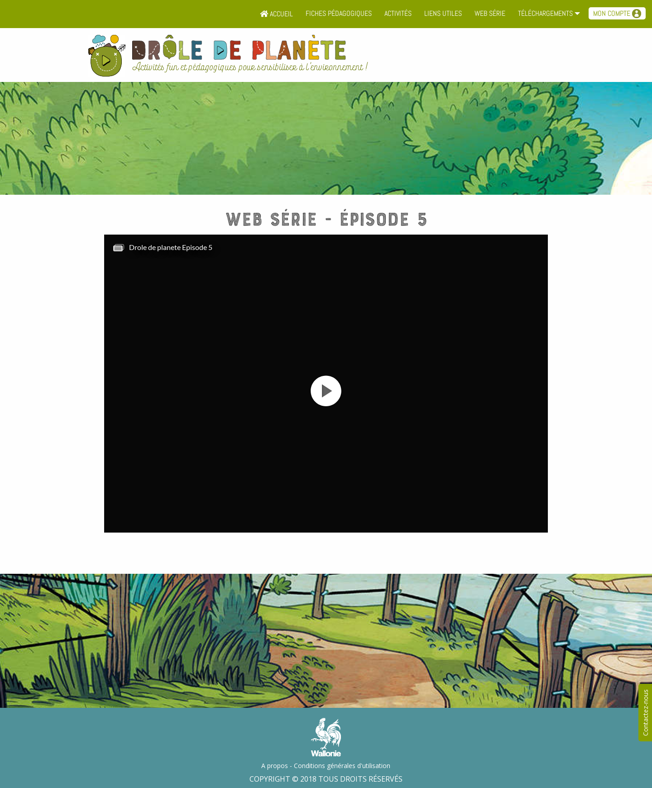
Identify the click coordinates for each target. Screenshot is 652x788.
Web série (490, 13)
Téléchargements (545, 13)
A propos (274, 765)
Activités (398, 13)
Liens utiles (443, 13)
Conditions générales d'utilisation (342, 765)
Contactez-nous (645, 712)
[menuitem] (276, 14)
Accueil (276, 14)
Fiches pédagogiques (339, 13)
